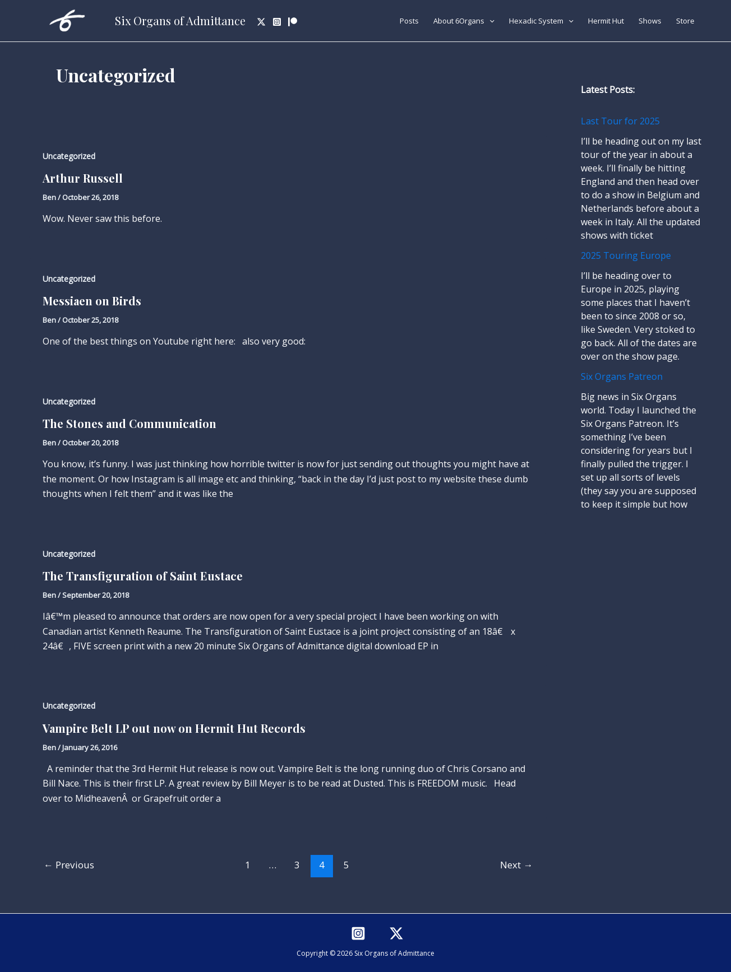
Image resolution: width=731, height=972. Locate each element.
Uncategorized (69, 156)
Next (516, 864)
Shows (650, 21)
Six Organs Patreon (622, 376)
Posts (409, 21)
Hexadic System (541, 21)
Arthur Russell (83, 177)
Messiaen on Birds (92, 300)
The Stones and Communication (129, 423)
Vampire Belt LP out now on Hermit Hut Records (174, 728)
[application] (489, 21)
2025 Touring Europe (626, 255)
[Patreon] (292, 21)
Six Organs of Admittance (180, 20)
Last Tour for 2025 (620, 121)
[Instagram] (276, 21)
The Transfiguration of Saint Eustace (143, 575)
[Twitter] (261, 21)
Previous (69, 864)
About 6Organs (463, 21)
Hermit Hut (606, 21)
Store (685, 21)
